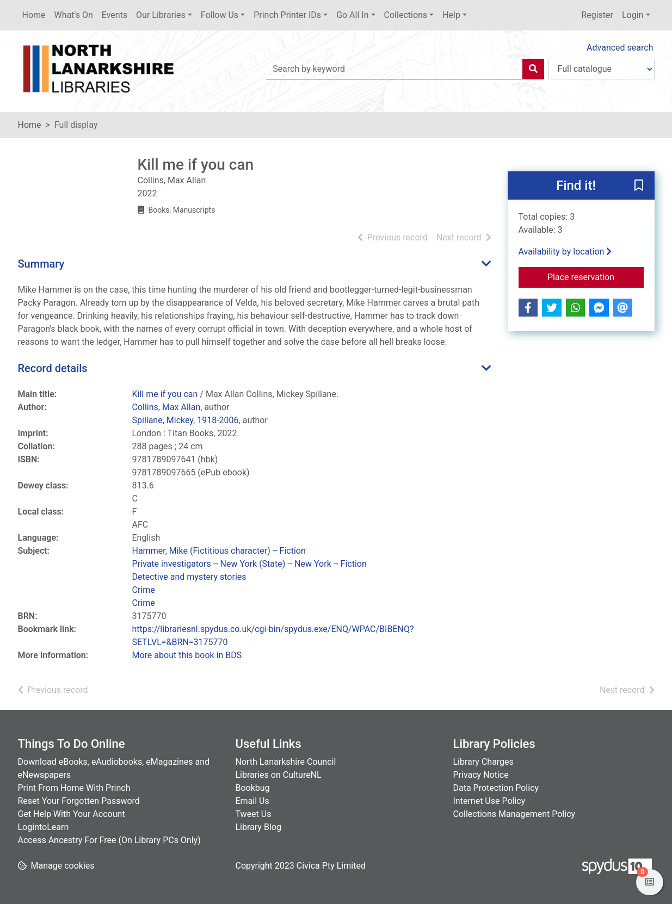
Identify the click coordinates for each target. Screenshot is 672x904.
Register (597, 15)
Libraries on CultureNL (279, 775)
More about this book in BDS (187, 655)
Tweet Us (254, 814)
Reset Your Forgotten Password (79, 801)
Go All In (352, 15)
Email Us (252, 801)
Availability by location (565, 251)
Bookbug (253, 788)
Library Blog (258, 827)
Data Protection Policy (496, 788)
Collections (406, 15)
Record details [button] (53, 368)
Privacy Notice (481, 775)
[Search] (533, 69)
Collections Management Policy (514, 814)
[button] (639, 186)
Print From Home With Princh (74, 788)
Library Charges (483, 762)
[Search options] (601, 69)
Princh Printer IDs (287, 15)
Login (632, 15)
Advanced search (620, 47)
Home (34, 15)
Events (114, 15)
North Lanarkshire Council (286, 762)
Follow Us (219, 15)
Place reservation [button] (595, 276)
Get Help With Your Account (71, 814)
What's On (73, 15)
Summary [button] (41, 263)
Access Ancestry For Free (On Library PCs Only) (109, 840)
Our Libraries (161, 15)
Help (451, 15)
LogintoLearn (43, 827)
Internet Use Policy (489, 801)
